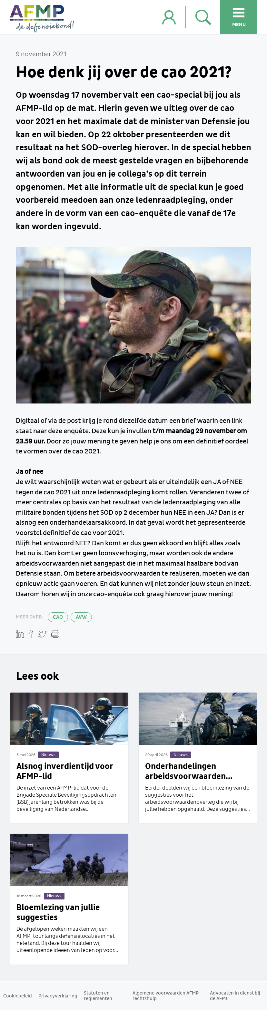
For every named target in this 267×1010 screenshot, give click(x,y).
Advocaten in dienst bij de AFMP (235, 996)
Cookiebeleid (17, 996)
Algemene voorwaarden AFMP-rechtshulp (167, 996)
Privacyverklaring (57, 996)
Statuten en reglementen (98, 996)
